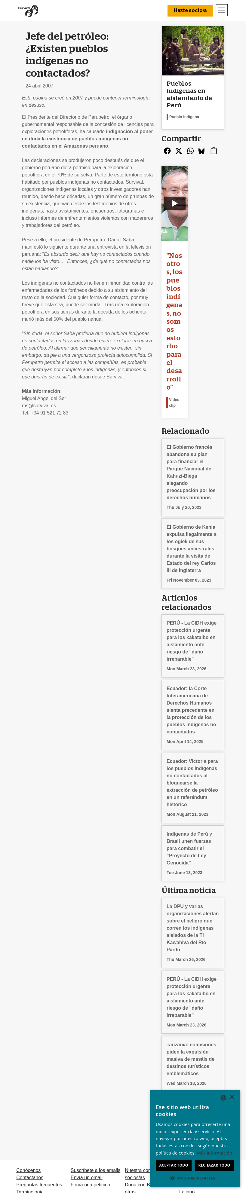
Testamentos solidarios (149, 1120)
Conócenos (28, 1069)
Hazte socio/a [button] (190, 10)
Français (188, 1084)
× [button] (231, 1097)
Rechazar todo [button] (214, 1165)
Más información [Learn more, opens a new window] (214, 1153)
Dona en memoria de (147, 1112)
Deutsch (188, 1069)
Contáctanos (29, 1076)
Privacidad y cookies (38, 1098)
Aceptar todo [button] (173, 1165)
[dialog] (195, 1138)
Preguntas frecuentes (39, 1084)
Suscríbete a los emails (95, 1069)
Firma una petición (90, 1084)
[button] (195, 1178)
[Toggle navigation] (222, 10)
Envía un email (87, 1076)
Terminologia (30, 1091)
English (187, 1076)
